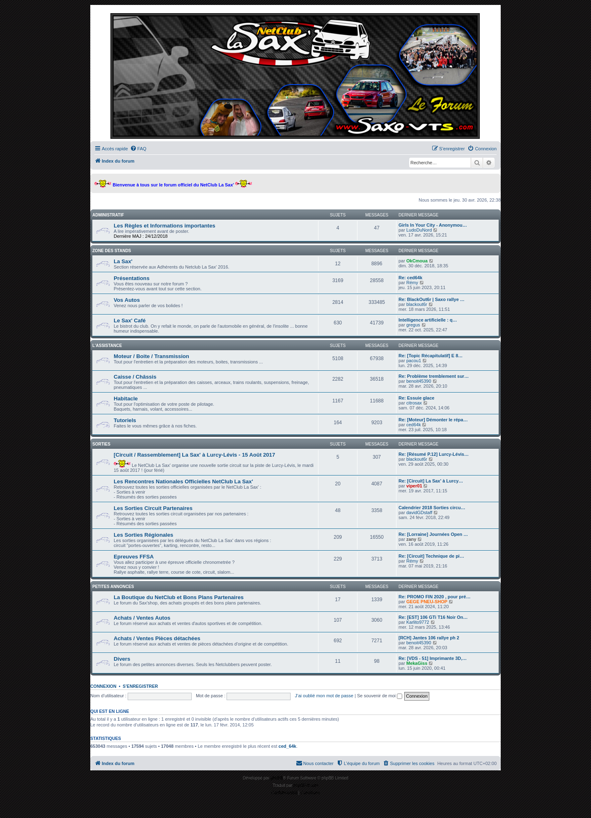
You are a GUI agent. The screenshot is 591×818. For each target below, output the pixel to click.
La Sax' (123, 261)
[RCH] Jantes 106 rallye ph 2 (429, 637)
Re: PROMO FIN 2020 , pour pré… (434, 596)
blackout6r (416, 304)
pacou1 (413, 360)
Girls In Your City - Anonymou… (433, 225)
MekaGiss (416, 663)
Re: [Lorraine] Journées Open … (433, 534)
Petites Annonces (113, 586)
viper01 (414, 485)
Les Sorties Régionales (143, 535)
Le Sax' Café (130, 320)
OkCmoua (417, 260)
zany (411, 539)
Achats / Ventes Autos (142, 618)
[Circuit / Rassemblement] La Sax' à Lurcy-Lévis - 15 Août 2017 (194, 455)
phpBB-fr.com (305, 785)
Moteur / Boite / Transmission (151, 356)
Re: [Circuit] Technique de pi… (431, 556)
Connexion (103, 686)
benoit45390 (418, 381)
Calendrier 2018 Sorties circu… (432, 507)
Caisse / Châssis (135, 377)
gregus (413, 324)
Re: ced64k (410, 277)
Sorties (101, 444)
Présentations (131, 278)
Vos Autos (127, 300)
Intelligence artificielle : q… (428, 319)
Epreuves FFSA (133, 557)
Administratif (108, 215)
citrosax (414, 402)
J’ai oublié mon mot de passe (324, 695)
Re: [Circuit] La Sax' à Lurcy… (431, 480)
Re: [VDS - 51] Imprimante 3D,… (433, 658)
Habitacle (126, 398)
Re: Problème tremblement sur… (434, 376)
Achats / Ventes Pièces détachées (157, 638)
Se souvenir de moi (379, 695)
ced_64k (287, 746)
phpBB (276, 778)
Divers (122, 659)
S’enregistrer (140, 686)
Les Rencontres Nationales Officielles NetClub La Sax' (183, 481)
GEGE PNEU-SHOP (426, 601)
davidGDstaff (419, 512)
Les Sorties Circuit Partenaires (153, 508)
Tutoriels (125, 420)
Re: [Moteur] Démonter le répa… (433, 419)
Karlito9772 (417, 622)
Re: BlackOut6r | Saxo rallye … (432, 299)
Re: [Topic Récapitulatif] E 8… (431, 355)
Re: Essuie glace (416, 397)
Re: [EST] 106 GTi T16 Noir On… (433, 617)
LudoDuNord (419, 229)
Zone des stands (111, 250)
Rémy (412, 282)
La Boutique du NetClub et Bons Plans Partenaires (179, 597)
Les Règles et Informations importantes (164, 226)
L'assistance (107, 345)
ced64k (413, 424)
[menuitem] (138, 149)
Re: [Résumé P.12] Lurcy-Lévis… (434, 454)
